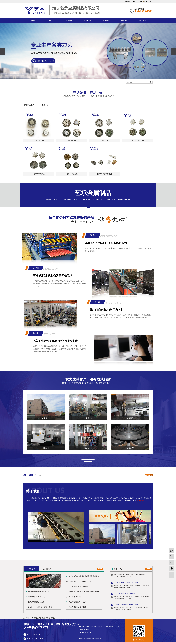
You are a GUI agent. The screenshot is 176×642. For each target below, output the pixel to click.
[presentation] (2, 51)
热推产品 (98, 638)
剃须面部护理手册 (75, 597)
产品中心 (69, 20)
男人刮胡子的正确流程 (36, 602)
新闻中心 (106, 20)
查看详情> (140, 500)
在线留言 (142, 20)
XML (137, 1)
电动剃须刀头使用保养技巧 (38, 597)
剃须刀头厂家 (37, 618)
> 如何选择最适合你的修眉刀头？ (126, 605)
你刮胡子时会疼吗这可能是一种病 (40, 607)
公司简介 (51, 20)
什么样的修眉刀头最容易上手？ (79, 581)
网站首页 (33, 20)
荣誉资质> (101, 516)
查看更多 (45, 105)
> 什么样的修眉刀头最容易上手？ (126, 583)
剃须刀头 (52, 618)
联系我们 (124, 20)
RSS (133, 1)
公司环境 (87, 20)
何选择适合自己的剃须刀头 (78, 586)
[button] (86, 76)
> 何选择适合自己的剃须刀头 (124, 594)
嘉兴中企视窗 (90, 638)
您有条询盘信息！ (146, 1)
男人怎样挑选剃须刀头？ (77, 602)
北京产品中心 (28, 105)
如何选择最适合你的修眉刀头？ (39, 591)
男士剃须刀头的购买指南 (77, 607)
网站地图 (127, 1)
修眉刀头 (45, 618)
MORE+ (100, 569)
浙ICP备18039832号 (85, 632)
